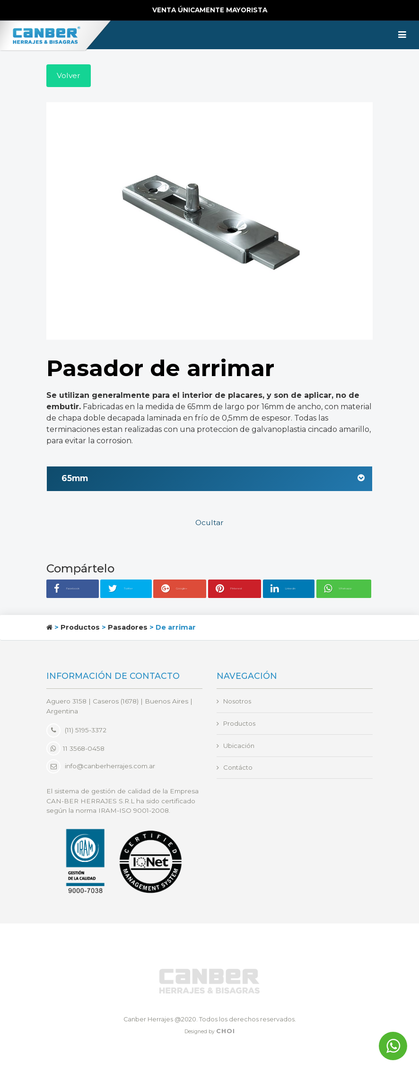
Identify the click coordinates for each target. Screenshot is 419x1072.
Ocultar (210, 523)
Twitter (131, 590)
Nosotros (238, 702)
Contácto (238, 769)
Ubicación (239, 746)
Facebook (77, 590)
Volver (69, 75)
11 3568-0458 (75, 749)
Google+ (181, 590)
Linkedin (291, 590)
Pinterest (236, 590)
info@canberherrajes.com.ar (110, 767)
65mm (213, 479)
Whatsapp (347, 590)
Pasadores (128, 628)
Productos (80, 628)
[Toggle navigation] (402, 35)
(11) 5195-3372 (76, 731)
